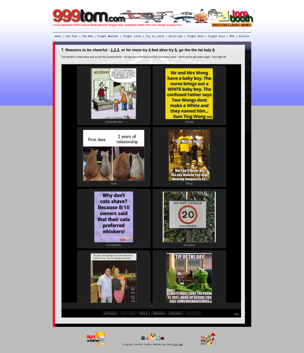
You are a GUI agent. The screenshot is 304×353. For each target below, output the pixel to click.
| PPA (230, 36)
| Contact (242, 36)
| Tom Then (69, 36)
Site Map (178, 345)
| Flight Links (130, 36)
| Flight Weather (106, 36)
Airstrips (175, 36)
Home (58, 36)
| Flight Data (193, 36)
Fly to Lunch (154, 36)
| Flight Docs (214, 36)
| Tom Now (85, 36)
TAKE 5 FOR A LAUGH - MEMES (231, 24)
